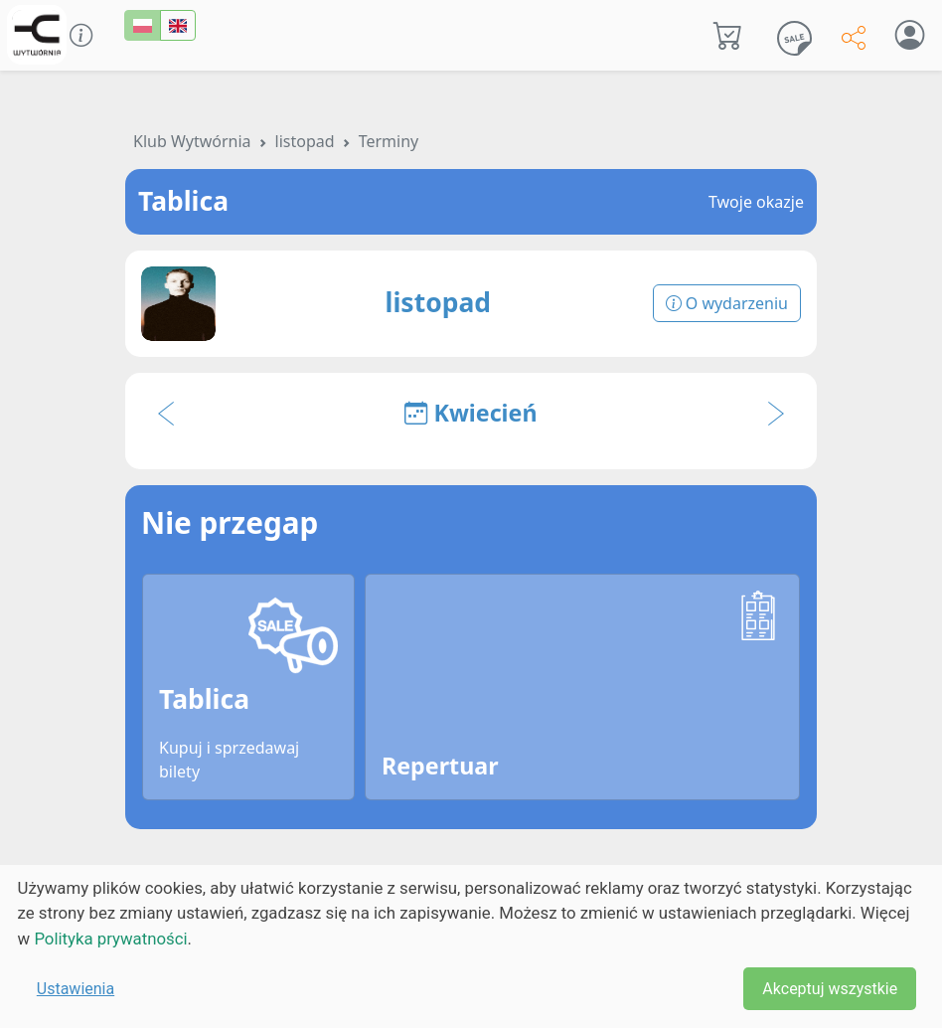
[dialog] (471, 946)
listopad (305, 141)
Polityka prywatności (110, 938)
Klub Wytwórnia (192, 141)
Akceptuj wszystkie (829, 988)
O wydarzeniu (727, 303)
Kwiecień (470, 412)
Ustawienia (75, 988)
